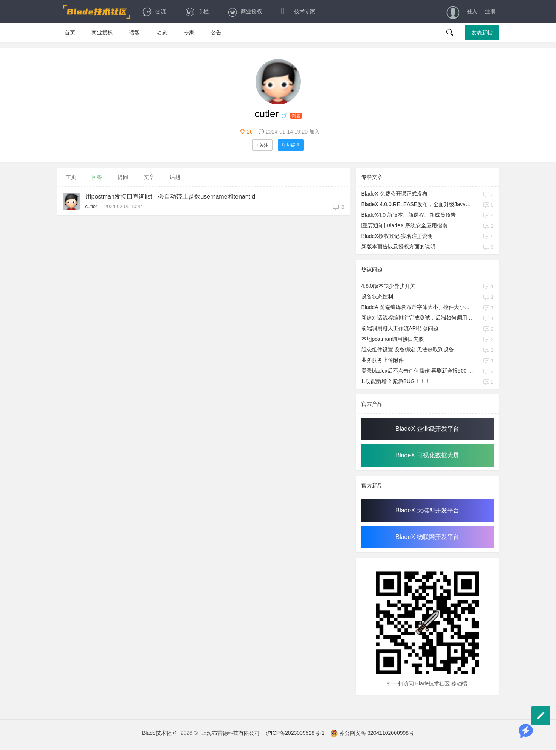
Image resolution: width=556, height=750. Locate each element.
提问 (123, 177)
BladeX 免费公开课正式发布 (394, 194)
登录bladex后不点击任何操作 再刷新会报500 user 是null (417, 371)
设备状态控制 (377, 296)
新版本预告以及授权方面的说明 (398, 247)
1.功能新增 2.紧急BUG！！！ (396, 381)
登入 (472, 11)
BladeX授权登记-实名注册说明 (397, 236)
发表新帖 (482, 33)
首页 (70, 33)
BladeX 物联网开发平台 (427, 537)
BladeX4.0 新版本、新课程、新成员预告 (408, 215)
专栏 (197, 11)
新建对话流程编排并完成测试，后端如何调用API (417, 318)
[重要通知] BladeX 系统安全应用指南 (404, 225)
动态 (161, 33)
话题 (134, 33)
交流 (154, 11)
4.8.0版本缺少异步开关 (388, 286)
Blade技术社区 (159, 733)
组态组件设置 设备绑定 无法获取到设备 (407, 349)
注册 (490, 11)
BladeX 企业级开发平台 (427, 428)
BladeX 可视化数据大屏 (427, 455)
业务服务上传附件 (382, 360)
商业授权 (245, 11)
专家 (189, 33)
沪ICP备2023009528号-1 (295, 733)
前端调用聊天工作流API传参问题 (400, 328)
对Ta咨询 (291, 145)
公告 (216, 33)
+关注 (262, 145)
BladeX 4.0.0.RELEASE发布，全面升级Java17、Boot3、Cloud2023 (417, 204)
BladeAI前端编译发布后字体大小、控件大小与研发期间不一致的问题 (417, 307)
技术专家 (298, 11)
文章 (149, 177)
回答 (96, 177)
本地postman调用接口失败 (392, 339)
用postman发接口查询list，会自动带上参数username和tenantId (170, 196)
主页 (71, 177)
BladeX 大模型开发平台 (427, 510)
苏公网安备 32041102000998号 (372, 733)
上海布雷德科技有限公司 (230, 733)
